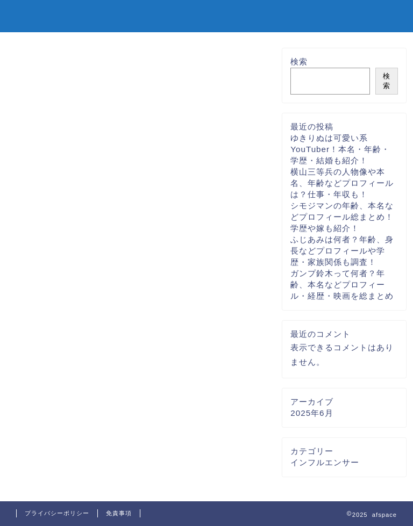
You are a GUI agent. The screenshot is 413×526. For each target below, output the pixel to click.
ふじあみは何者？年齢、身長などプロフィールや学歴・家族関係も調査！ (342, 250)
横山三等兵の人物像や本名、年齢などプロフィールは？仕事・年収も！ (342, 183)
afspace (38, 15)
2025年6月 (311, 412)
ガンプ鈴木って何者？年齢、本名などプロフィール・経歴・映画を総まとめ (342, 284)
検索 (299, 61)
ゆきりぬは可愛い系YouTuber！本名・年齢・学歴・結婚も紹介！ (340, 149)
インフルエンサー (324, 462)
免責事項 (119, 513)
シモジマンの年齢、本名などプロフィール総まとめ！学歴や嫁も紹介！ (342, 217)
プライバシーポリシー (57, 513)
